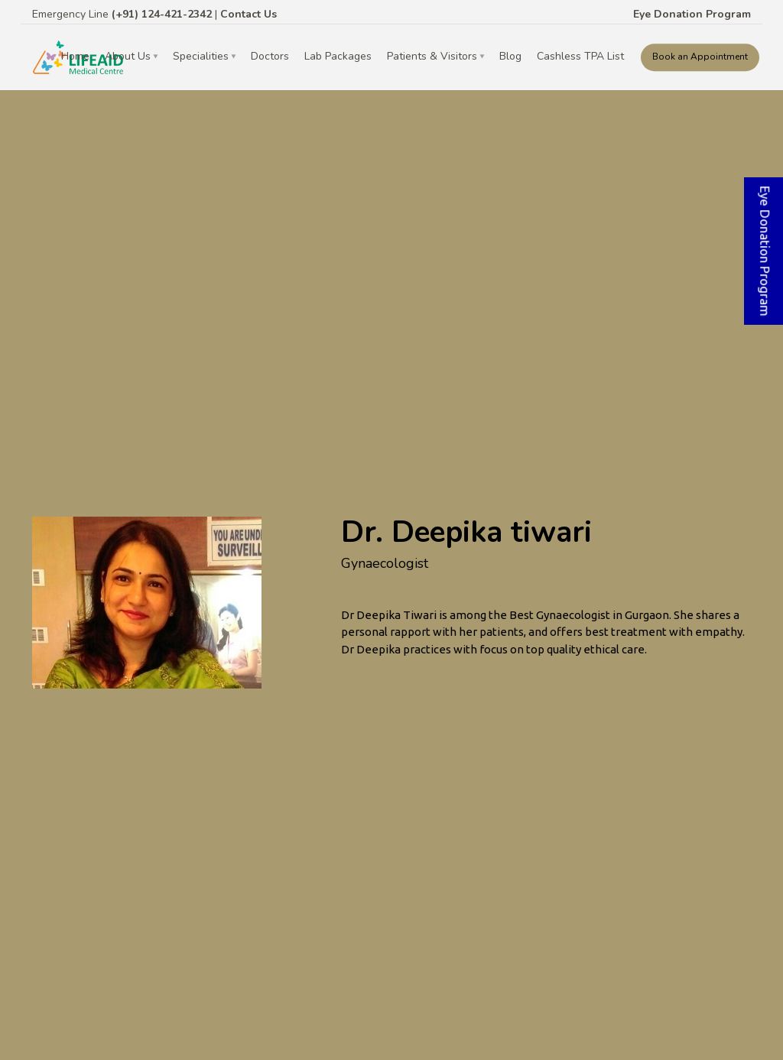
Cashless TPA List (580, 56)
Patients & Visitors (432, 56)
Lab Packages (338, 56)
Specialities (201, 56)
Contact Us (248, 14)
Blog (510, 56)
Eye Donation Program (692, 14)
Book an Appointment (700, 56)
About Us (128, 56)
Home (75, 56)
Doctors (270, 56)
